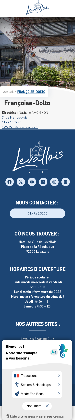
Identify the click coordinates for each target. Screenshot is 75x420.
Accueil (8, 92)
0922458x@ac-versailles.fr (20, 127)
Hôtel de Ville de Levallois (37, 242)
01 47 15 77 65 (11, 122)
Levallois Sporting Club (37, 339)
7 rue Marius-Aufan (15, 117)
